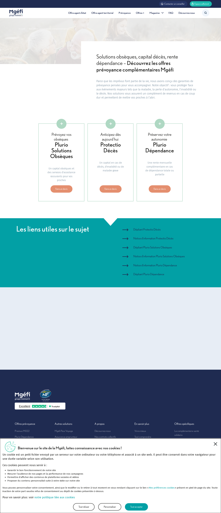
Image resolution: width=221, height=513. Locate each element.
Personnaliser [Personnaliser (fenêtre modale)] (110, 506)
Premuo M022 (22, 430)
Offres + (140, 12)
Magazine (156, 12)
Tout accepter (136, 506)
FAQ (171, 12)
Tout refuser (84, 506)
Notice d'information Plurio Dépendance (155, 265)
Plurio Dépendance (24, 436)
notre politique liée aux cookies (54, 497)
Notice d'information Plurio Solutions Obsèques (159, 256)
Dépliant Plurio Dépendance (148, 274)
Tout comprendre (142, 436)
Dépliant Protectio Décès (147, 229)
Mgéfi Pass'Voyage (64, 430)
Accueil (22, 29)
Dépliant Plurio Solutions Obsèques (152, 247)
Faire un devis (61, 188)
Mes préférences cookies (162, 487)
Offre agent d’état (77, 12)
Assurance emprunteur (66, 436)
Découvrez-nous (186, 12)
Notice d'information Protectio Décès (153, 238)
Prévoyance (125, 12)
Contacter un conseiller (173, 3)
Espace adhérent (200, 3)
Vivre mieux (140, 430)
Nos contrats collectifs (105, 436)
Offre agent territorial (102, 12)
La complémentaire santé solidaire (186, 432)
